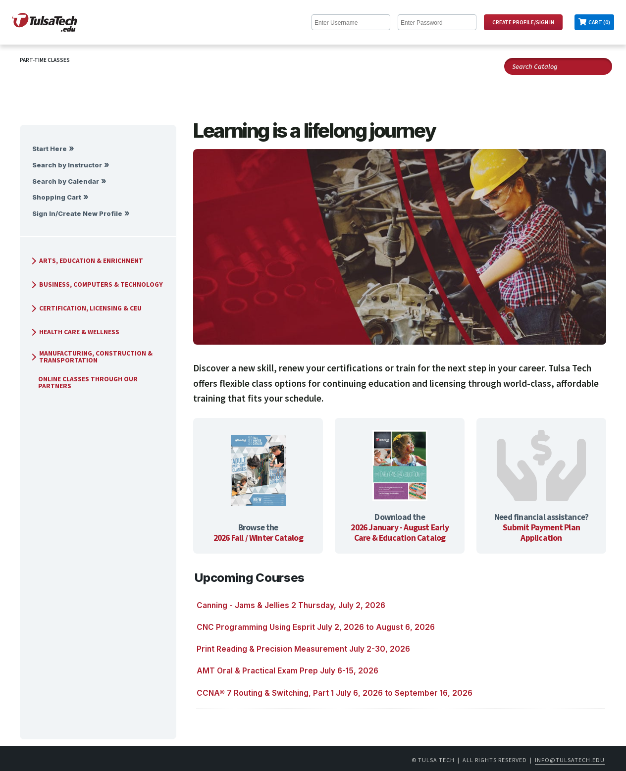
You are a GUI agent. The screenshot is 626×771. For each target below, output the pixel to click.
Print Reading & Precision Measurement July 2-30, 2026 (303, 649)
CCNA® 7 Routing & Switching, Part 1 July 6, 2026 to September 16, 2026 (334, 693)
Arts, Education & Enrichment (86, 261)
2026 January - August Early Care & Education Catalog (399, 532)
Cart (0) (599, 22)
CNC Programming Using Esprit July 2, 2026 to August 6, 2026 (316, 627)
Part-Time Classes (45, 59)
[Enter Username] (351, 22)
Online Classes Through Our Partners (84, 382)
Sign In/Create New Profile (77, 213)
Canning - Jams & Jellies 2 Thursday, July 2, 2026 (291, 605)
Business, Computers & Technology (96, 284)
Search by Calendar (65, 181)
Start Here (49, 149)
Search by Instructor (67, 165)
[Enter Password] (437, 22)
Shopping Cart (56, 197)
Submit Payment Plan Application (541, 532)
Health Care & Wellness (74, 332)
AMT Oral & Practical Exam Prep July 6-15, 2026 (287, 670)
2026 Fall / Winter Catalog (258, 537)
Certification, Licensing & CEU (85, 308)
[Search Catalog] (558, 66)
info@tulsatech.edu (570, 760)
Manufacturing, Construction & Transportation (91, 356)
